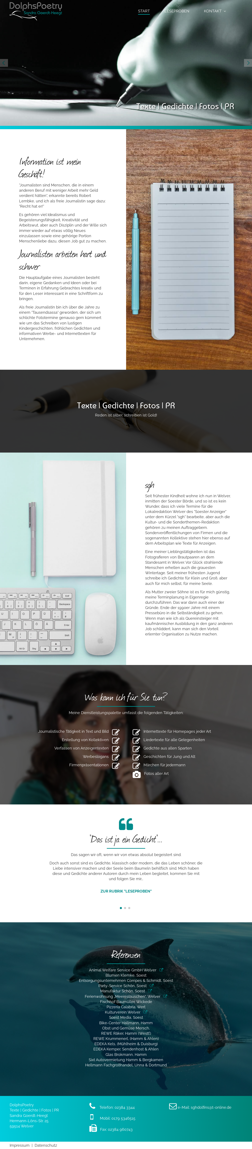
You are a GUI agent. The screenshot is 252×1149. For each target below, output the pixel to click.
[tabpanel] (126, 858)
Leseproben (177, 11)
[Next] (248, 63)
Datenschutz (46, 1145)
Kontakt (213, 11)
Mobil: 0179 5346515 (112, 1118)
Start (144, 11)
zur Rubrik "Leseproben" (126, 891)
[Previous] (4, 63)
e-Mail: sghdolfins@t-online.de (200, 1107)
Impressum (20, 1145)
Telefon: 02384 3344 (112, 1107)
